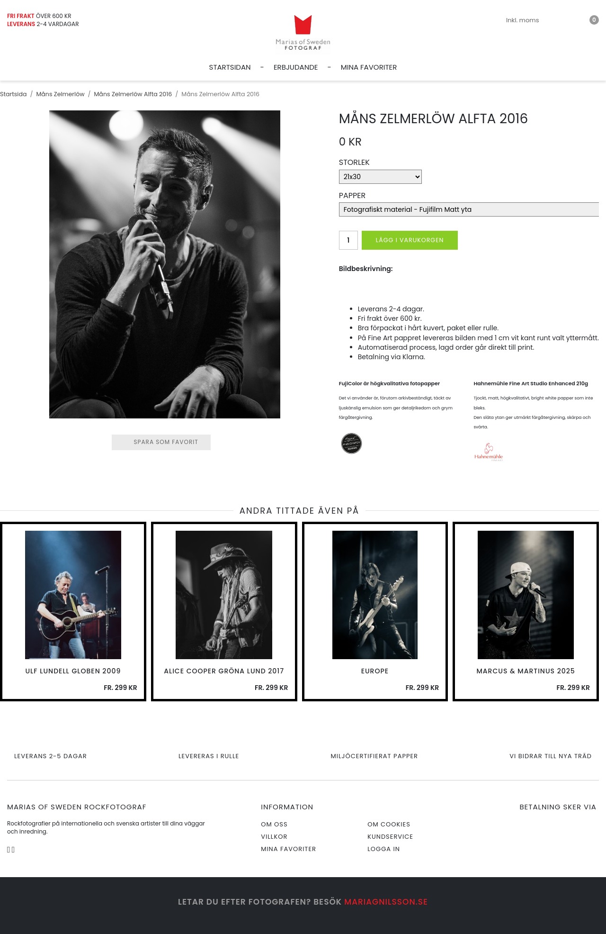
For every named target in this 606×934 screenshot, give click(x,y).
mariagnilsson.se (386, 901)
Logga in (383, 848)
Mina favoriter (369, 67)
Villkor (274, 836)
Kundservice (390, 836)
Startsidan (230, 67)
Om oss (274, 824)
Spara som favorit (161, 442)
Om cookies (388, 824)
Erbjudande (296, 67)
